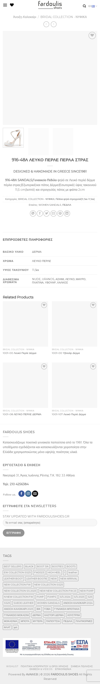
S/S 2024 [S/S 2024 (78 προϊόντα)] (65, 596)
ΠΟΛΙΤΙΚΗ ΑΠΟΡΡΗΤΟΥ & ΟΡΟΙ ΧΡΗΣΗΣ (44, 666)
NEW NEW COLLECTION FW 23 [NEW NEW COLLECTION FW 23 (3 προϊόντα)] (58, 590)
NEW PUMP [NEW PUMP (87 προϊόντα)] (87, 590)
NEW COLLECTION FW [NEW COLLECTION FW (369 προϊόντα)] (17, 584)
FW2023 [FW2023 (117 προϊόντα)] (39, 572)
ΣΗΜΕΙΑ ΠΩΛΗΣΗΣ (82, 666)
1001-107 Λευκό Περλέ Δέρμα (69, 414)
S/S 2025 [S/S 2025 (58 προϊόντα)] (79, 596)
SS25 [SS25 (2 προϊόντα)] (7, 603)
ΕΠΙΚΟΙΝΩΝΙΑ (63, 669)
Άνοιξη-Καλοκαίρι (24, 17)
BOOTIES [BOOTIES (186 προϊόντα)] (57, 566)
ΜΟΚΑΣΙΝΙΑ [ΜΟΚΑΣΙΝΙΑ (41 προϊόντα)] (10, 621)
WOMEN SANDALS (50, 204)
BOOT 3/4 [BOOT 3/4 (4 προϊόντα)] (42, 566)
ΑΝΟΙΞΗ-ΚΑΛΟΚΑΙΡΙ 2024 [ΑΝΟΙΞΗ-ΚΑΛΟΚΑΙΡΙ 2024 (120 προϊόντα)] (78, 603)
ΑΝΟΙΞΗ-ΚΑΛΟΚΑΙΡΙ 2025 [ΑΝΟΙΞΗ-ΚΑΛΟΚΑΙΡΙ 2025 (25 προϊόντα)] (18, 609)
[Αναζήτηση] (84, 6)
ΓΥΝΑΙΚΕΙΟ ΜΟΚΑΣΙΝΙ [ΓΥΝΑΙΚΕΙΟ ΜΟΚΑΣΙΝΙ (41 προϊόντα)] (16, 615)
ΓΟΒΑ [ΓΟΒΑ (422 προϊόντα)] (47, 609)
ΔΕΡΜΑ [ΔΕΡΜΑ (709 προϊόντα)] (36, 615)
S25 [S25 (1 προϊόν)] (90, 596)
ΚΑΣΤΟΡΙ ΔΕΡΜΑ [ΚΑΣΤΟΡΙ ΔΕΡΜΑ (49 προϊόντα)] (54, 615)
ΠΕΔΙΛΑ (66, 204)
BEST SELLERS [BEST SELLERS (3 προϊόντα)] (13, 566)
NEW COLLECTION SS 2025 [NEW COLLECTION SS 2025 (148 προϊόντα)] (20, 590)
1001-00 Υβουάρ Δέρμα (66, 352)
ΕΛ (93, 6)
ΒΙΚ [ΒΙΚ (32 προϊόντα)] (39, 609)
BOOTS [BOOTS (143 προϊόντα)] (71, 566)
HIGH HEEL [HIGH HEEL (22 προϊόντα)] (54, 572)
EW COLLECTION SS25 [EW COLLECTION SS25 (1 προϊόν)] (17, 572)
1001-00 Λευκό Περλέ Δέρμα (19, 352)
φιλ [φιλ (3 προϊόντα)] (15, 627)
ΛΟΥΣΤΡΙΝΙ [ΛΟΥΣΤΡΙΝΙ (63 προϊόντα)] (73, 615)
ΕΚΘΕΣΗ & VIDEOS (41, 669)
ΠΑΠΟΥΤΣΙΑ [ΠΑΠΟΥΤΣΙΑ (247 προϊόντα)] (53, 621)
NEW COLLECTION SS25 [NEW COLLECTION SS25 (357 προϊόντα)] (48, 584)
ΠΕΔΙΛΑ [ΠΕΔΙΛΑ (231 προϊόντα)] (67, 621)
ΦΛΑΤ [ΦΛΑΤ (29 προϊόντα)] (7, 627)
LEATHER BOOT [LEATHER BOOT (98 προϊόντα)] (13, 578)
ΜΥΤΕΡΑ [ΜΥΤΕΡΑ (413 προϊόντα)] (38, 621)
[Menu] (5, 5)
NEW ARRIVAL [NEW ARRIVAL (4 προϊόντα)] (68, 578)
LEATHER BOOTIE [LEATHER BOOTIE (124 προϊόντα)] (36, 578)
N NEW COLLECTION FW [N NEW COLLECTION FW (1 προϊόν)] (18, 596)
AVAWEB (32, 674)
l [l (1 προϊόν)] (64, 572)
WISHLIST (12, 666)
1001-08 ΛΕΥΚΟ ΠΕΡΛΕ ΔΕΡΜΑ (22, 414)
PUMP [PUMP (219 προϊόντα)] (40, 596)
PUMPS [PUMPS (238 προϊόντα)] (51, 596)
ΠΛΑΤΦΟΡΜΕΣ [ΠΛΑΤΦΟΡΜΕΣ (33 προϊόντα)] (84, 621)
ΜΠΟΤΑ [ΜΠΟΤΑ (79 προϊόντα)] (25, 621)
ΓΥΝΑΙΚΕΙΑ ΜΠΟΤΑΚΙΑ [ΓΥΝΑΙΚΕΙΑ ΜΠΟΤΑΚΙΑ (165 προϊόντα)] (67, 609)
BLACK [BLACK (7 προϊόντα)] (29, 566)
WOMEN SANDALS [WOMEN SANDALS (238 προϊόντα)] (48, 603)
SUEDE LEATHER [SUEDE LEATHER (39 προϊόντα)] (23, 603)
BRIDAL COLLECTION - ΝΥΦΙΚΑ (63, 17)
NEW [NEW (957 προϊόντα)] (54, 578)
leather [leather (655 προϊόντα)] (72, 572)
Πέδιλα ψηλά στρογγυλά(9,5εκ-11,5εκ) (75, 199)
